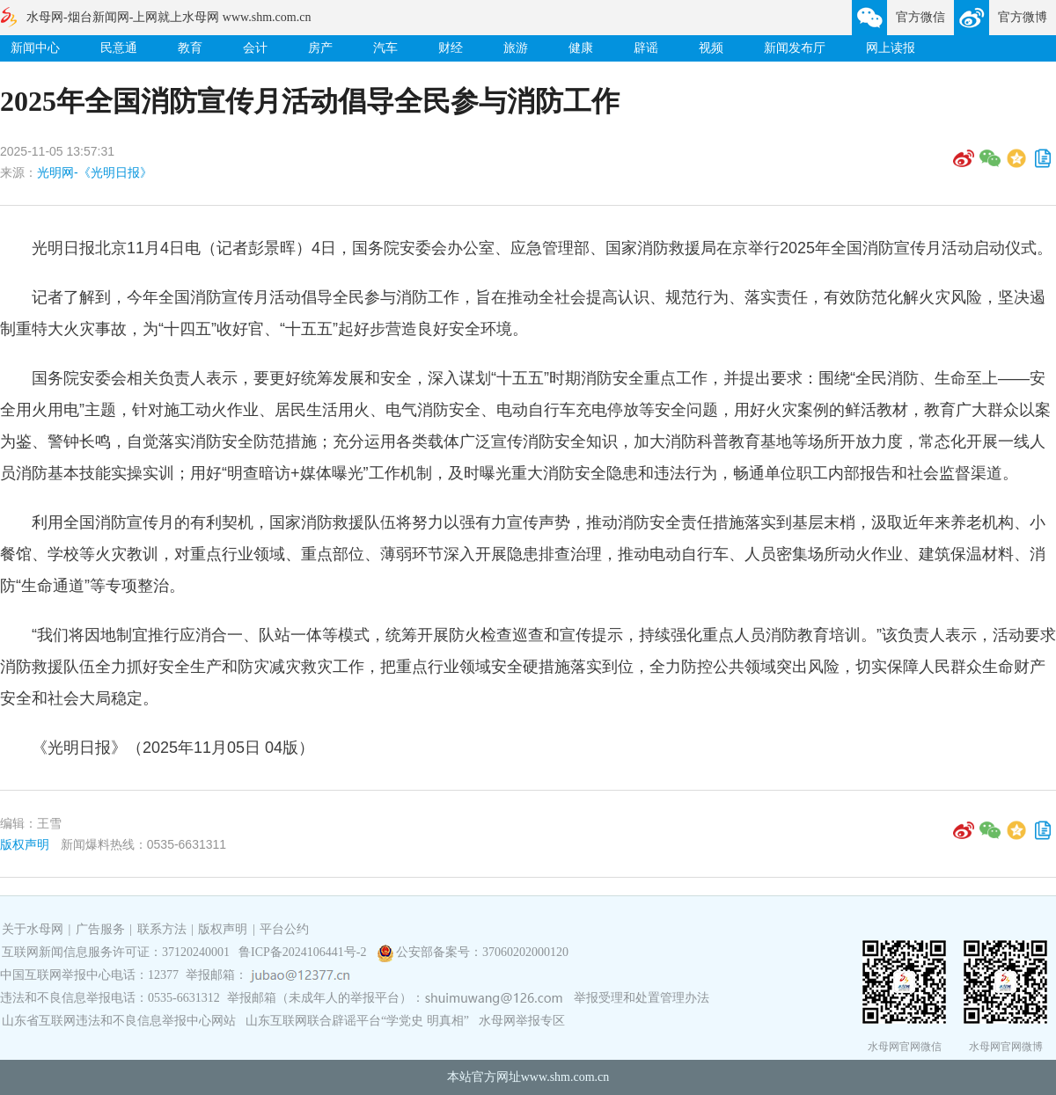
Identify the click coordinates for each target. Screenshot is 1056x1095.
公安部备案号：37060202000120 (482, 952)
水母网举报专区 (522, 1020)
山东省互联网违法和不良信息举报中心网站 (119, 1020)
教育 (190, 48)
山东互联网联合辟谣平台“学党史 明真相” (357, 1020)
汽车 (385, 48)
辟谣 (646, 48)
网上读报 (890, 48)
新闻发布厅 (794, 48)
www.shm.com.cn (565, 1077)
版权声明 (24, 844)
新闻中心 (35, 48)
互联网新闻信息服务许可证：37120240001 (116, 952)
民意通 (118, 48)
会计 (255, 48)
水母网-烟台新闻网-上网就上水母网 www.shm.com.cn (168, 17)
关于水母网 (34, 929)
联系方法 (162, 929)
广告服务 (100, 929)
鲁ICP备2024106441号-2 (304, 952)
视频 (711, 48)
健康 (580, 48)
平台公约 (284, 929)
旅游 (515, 48)
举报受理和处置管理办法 (641, 997)
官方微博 (1022, 17)
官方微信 (920, 17)
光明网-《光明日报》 (94, 172)
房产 (320, 48)
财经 (450, 48)
